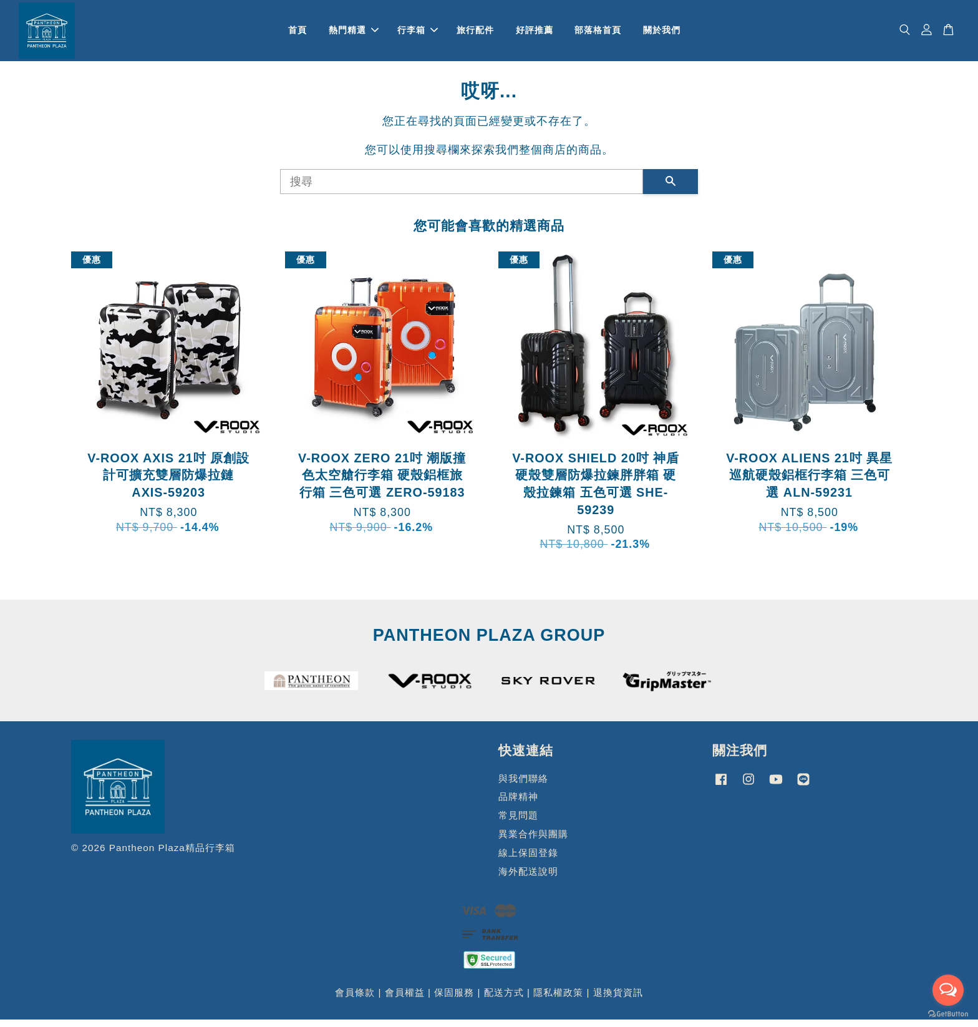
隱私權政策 (558, 1000)
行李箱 (417, 34)
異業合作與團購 (533, 841)
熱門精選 (354, 34)
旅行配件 (475, 34)
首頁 (297, 34)
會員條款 (355, 1000)
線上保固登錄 (528, 859)
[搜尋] (461, 188)
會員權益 (405, 1000)
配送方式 (504, 1000)
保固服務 (454, 1000)
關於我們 (661, 34)
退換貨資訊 (618, 1000)
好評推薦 (534, 34)
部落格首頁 (597, 34)
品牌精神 (518, 804)
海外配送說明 (528, 878)
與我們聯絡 (523, 785)
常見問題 (518, 822)
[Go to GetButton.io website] (948, 1014)
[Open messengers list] (948, 990)
